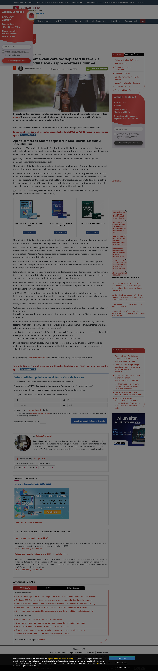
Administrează (122, 663)
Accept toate (122, 658)
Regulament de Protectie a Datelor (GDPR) (62, 659)
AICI (98, 663)
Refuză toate (121, 667)
